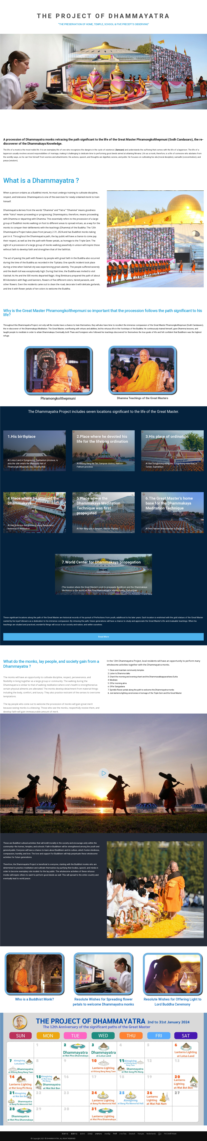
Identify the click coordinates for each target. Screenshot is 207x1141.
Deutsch (132, 1134)
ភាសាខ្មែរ (107, 1134)
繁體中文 (74, 1134)
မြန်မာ (159, 1134)
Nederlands (151, 1134)
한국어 (82, 1134)
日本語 (90, 1134)
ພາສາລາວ (98, 1134)
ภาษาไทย (122, 1134)
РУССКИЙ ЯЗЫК (170, 1134)
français (141, 1134)
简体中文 (65, 1134)
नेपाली (115, 1134)
